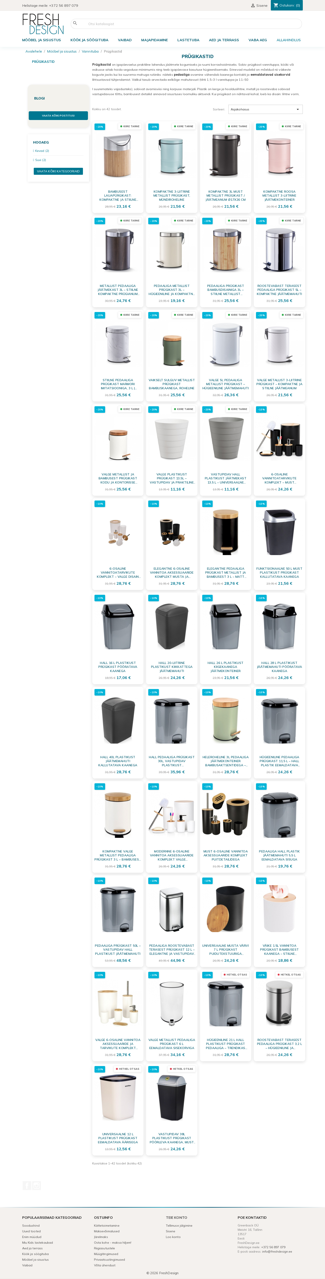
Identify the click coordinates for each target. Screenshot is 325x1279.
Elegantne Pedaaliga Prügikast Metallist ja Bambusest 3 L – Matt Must (225, 572)
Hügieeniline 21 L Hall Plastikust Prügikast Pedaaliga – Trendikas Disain (225, 1044)
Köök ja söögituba (89, 40)
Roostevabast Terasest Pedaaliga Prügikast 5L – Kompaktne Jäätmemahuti (279, 290)
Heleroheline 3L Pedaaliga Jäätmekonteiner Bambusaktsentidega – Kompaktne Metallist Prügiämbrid (226, 761)
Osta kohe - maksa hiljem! (112, 1243)
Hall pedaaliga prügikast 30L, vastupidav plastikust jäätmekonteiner (172, 761)
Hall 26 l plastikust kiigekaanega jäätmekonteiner (226, 667)
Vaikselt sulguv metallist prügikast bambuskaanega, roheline (172, 384)
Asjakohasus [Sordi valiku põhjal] (266, 109)
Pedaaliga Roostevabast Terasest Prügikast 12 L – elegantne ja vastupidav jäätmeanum (172, 949)
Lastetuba (188, 40)
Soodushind (31, 1226)
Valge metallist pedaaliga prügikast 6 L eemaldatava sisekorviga (171, 1044)
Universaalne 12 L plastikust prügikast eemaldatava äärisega (118, 1138)
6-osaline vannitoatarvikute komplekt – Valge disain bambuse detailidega (118, 572)
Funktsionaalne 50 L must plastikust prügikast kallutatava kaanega (279, 572)
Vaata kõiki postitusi (58, 115)
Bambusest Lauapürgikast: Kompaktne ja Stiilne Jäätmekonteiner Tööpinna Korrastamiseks (118, 195)
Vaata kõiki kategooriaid (58, 171)
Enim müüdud (32, 1237)
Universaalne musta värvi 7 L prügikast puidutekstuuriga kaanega (225, 949)
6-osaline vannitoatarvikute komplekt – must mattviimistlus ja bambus (279, 478)
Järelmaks (101, 1237)
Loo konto (173, 1237)
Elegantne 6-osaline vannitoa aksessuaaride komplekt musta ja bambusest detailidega (172, 572)
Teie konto (176, 1217)
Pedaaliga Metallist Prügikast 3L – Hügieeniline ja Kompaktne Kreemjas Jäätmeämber (172, 290)
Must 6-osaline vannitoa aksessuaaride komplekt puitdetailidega (226, 855)
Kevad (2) (42, 151)
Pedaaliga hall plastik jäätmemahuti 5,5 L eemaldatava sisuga (279, 855)
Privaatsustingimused (109, 1260)
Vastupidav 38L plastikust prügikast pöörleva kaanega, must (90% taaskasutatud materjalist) (172, 1138)
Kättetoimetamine (107, 1226)
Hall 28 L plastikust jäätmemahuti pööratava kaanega (279, 667)
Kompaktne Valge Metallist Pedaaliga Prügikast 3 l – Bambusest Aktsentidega (117, 855)
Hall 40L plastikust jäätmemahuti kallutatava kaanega (117, 761)
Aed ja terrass (224, 40)
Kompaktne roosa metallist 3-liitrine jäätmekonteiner (279, 195)
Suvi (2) (40, 160)
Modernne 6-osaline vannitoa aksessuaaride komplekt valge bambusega (172, 855)
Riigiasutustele (104, 1248)
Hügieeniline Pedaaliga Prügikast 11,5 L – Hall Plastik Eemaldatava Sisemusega (279, 761)
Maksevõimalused (107, 1231)
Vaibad (125, 40)
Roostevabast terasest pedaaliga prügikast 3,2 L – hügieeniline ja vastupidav (279, 1044)
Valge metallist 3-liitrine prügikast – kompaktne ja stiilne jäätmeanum (279, 384)
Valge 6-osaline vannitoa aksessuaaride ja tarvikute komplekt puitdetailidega (117, 1044)
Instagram (36, 1185)
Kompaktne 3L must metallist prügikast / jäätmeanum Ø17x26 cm (225, 195)
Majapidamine (154, 40)
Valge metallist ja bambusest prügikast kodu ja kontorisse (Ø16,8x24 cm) (118, 478)
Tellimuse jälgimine (179, 1226)
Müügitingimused (106, 1254)
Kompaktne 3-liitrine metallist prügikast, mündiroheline (171, 195)
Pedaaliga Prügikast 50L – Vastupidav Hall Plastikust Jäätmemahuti (118, 949)
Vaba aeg (258, 40)
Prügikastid (43, 62)
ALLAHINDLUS (289, 40)
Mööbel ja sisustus (41, 40)
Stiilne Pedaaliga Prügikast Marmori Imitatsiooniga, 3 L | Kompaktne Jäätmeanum (118, 384)
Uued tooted (31, 1231)
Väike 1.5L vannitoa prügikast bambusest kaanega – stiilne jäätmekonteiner (279, 949)
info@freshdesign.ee (277, 1251)
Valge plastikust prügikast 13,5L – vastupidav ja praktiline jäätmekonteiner (172, 478)
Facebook (27, 1185)
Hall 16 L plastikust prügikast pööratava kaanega (117, 667)
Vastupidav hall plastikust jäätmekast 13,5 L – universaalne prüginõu (226, 478)
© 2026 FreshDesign (163, 1273)
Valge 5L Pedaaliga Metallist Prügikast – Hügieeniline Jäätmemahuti (225, 384)
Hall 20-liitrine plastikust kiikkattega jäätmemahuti (172, 667)
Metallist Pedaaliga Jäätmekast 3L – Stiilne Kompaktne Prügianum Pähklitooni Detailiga (118, 290)
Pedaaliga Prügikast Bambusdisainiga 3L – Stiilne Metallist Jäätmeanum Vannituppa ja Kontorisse (225, 290)
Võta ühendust (105, 1265)
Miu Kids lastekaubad (37, 1243)
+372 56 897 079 (63, 5)
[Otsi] (186, 24)
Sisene (170, 1231)
